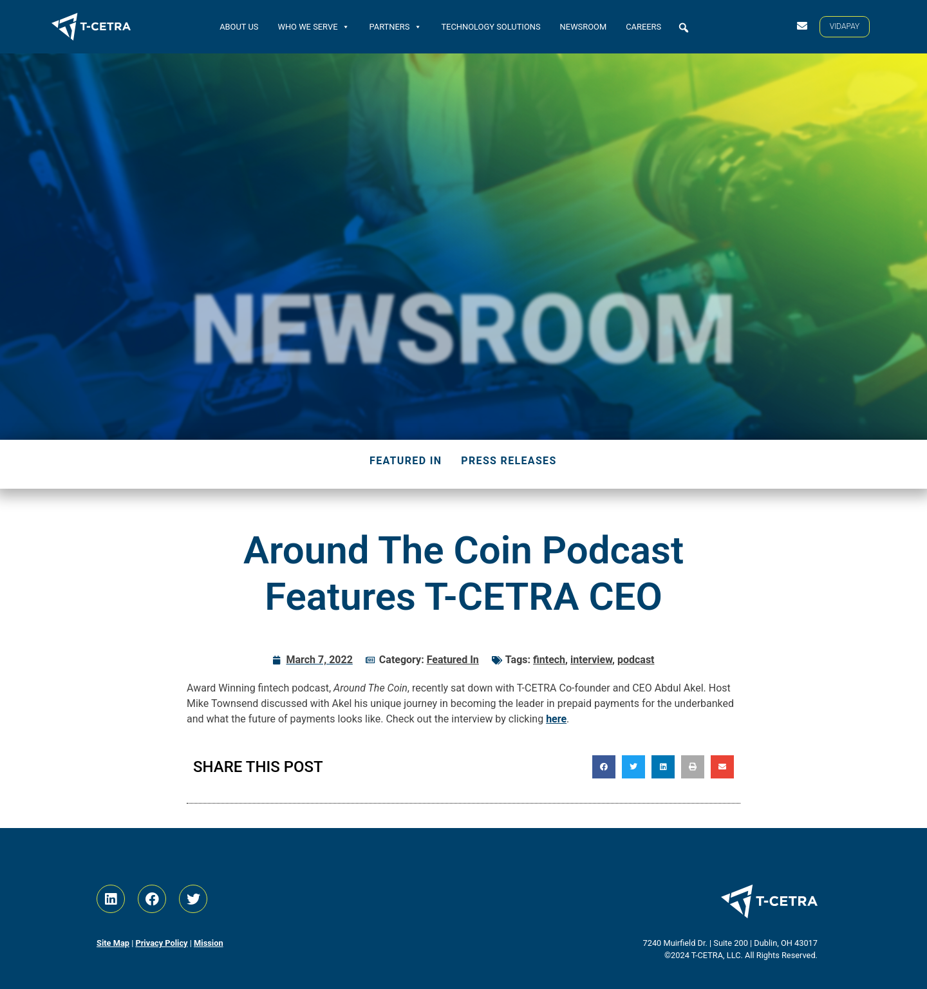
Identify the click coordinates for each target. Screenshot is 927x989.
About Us (239, 26)
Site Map (113, 943)
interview (591, 660)
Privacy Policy (161, 943)
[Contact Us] (802, 26)
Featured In (406, 461)
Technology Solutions (490, 26)
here (556, 719)
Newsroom (583, 26)
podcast (636, 660)
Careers (643, 26)
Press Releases (508, 461)
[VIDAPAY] (844, 26)
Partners (395, 26)
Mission (208, 943)
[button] (683, 27)
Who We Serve (313, 26)
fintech (549, 660)
